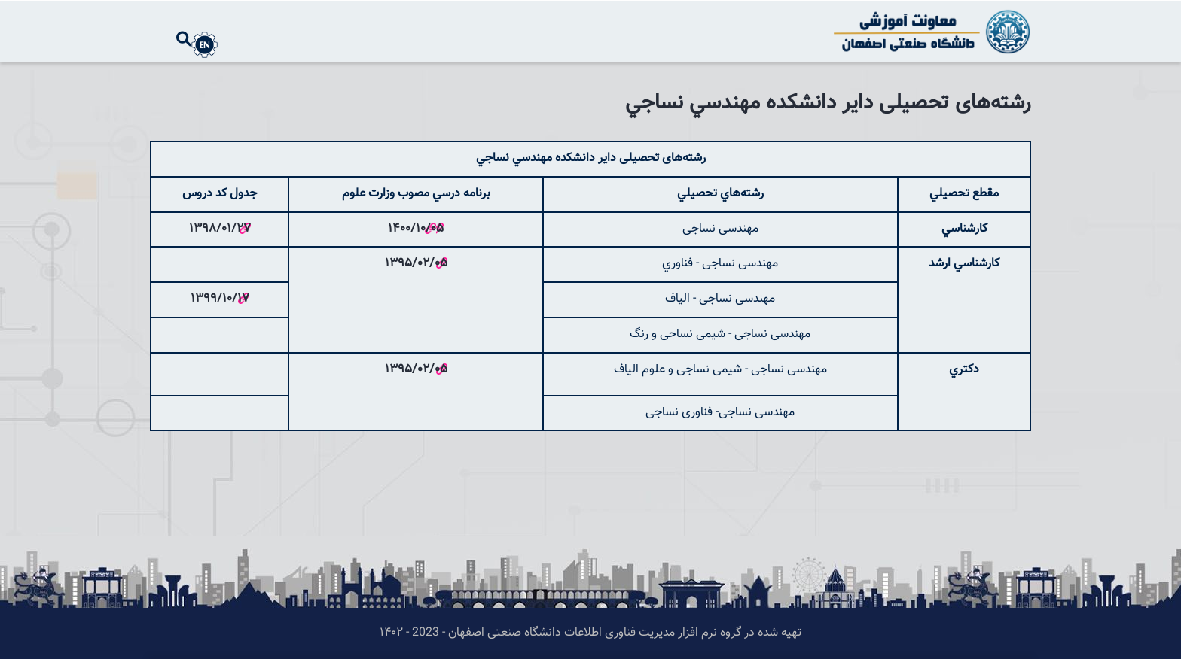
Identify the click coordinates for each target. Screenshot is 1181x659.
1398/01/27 (220, 229)
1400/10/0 (412, 229)
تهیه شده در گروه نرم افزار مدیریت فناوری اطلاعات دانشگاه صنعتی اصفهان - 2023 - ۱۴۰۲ (590, 633)
